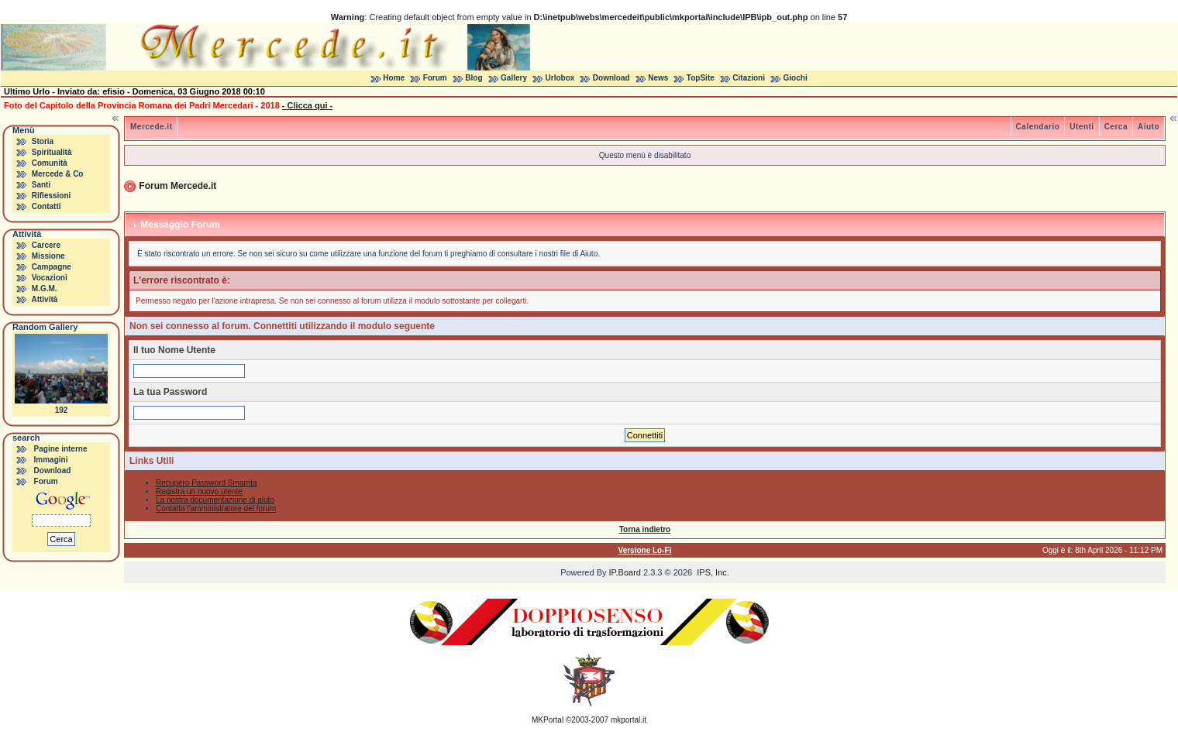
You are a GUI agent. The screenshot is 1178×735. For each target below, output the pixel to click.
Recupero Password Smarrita (206, 483)
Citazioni (748, 78)
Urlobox (560, 78)
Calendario (1038, 126)
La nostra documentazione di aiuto (215, 500)
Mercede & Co (58, 174)
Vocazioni (49, 277)
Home (394, 78)
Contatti (46, 206)
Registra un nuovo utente (199, 491)
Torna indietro (644, 529)
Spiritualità (52, 152)
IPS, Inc (712, 572)
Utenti (1082, 126)
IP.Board (625, 572)
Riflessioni (51, 195)
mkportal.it (628, 720)
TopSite (701, 78)
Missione (48, 256)
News (658, 78)
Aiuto (1148, 126)
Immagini (51, 459)
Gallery (514, 78)
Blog (473, 78)
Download (611, 78)
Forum (435, 78)
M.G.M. (44, 288)
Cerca (1116, 126)
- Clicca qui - (307, 105)
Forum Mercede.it (177, 185)
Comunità (49, 163)
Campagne (51, 267)
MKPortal (547, 720)
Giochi (796, 78)
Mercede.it (151, 126)
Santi (41, 184)
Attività (44, 299)
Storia (42, 141)
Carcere (46, 245)
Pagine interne (61, 449)
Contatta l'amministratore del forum (216, 508)
